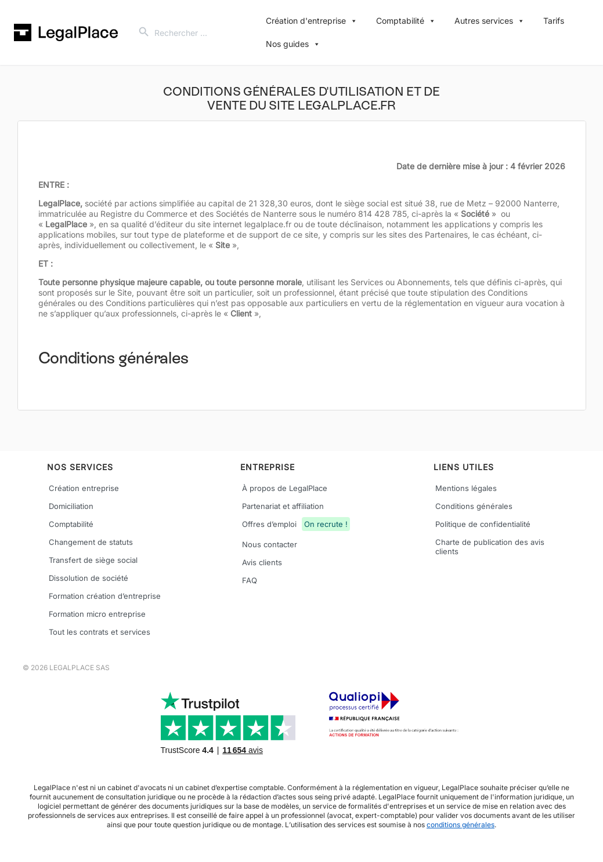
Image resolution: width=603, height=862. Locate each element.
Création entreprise (84, 488)
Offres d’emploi (296, 525)
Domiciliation (71, 506)
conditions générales (460, 824)
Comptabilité (406, 20)
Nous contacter (269, 544)
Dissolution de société (88, 578)
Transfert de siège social (93, 560)
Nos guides (293, 44)
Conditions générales (473, 506)
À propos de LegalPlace (284, 488)
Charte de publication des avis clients (489, 546)
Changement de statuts (91, 542)
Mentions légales (466, 488)
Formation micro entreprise (97, 614)
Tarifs (553, 21)
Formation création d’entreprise (105, 596)
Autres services (489, 20)
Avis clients (262, 562)
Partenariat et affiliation (283, 506)
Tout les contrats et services (99, 632)
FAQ (249, 580)
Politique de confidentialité (482, 524)
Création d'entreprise (312, 20)
